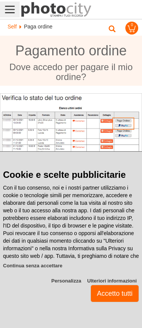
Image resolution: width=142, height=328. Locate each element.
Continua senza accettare (32, 265)
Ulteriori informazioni (112, 281)
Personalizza (66, 281)
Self (12, 27)
